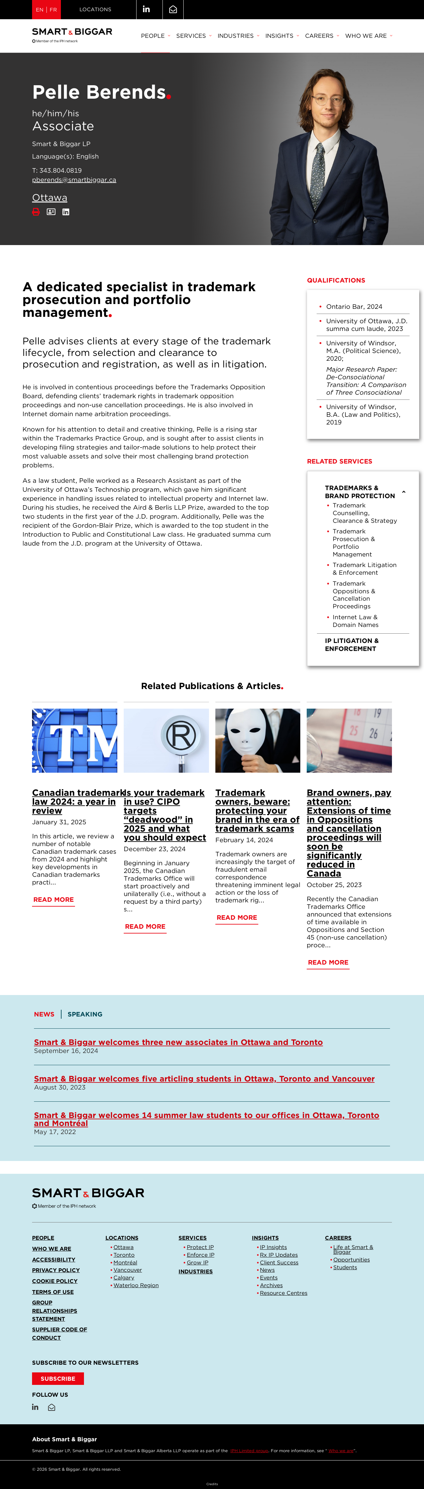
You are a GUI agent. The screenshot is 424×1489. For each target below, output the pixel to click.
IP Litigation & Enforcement (352, 645)
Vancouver (127, 1270)
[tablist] (212, 1078)
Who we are (368, 35)
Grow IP (197, 1262)
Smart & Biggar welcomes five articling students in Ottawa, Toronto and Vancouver (204, 1078)
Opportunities (351, 1259)
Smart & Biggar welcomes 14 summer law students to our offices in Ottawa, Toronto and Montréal (206, 1119)
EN (40, 10)
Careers (322, 35)
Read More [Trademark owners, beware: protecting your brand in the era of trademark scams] (237, 917)
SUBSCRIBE (58, 1378)
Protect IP (200, 1247)
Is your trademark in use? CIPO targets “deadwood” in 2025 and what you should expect (165, 815)
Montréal (125, 1262)
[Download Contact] (51, 212)
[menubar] (266, 36)
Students (345, 1267)
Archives (271, 1285)
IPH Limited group (249, 1450)
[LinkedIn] (65, 212)
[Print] (36, 212)
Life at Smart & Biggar (353, 1249)
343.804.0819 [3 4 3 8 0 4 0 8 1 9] (60, 170)
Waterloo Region (136, 1285)
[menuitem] (155, 36)
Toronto (124, 1255)
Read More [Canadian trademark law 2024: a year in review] (53, 899)
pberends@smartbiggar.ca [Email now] (74, 180)
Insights (282, 35)
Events (269, 1277)
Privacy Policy (56, 1270)
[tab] (48, 1014)
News (267, 1270)
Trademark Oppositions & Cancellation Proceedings (354, 595)
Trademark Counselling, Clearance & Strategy (365, 513)
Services (193, 35)
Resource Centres (283, 1293)
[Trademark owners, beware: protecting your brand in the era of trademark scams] (258, 741)
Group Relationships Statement (54, 1310)
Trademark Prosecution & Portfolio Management (354, 543)
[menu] (363, 568)
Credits (212, 1484)
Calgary (123, 1277)
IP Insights (273, 1247)
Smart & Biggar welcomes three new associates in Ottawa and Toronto (178, 1042)
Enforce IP (200, 1255)
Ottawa (49, 197)
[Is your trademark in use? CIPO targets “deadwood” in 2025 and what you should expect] (166, 741)
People (155, 35)
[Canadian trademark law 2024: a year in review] (74, 741)
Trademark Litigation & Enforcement (365, 568)
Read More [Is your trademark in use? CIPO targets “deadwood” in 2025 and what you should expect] (145, 926)
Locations (95, 9)
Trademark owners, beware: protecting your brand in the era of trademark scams (257, 810)
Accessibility (53, 1259)
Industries (238, 35)
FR (53, 10)
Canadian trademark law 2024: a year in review (78, 801)
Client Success (279, 1262)
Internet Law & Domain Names (355, 621)
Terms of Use (53, 1292)
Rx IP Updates (279, 1255)
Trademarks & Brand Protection (365, 492)
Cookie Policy (55, 1281)
